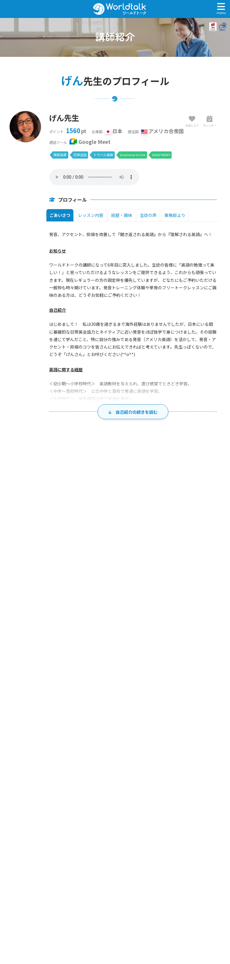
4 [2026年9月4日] (182, 725)
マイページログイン (117, 843)
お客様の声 (117, 863)
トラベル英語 (103, 154)
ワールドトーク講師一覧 (117, 849)
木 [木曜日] (143, 586)
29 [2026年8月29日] (209, 699)
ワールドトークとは (117, 856)
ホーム (9, 787)
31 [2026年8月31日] (69, 725)
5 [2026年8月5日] (126, 624)
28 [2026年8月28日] (181, 699)
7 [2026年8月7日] (182, 624)
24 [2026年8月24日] (69, 699)
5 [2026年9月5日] (211, 725)
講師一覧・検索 (33, 787)
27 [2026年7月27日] (69, 599)
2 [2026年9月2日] (126, 725)
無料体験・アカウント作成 (117, 836)
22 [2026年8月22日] (209, 674)
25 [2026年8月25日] (97, 699)
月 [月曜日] (59, 586)
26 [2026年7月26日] (40, 599)
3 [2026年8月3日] (70, 624)
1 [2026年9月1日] (98, 725)
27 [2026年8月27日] (153, 699)
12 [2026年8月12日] (125, 649)
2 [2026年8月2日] (42, 624)
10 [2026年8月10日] (69, 649)
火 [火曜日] (87, 586)
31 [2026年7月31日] (181, 599)
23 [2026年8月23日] (40, 699)
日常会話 (80, 154)
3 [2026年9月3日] (154, 725)
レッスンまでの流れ (117, 869)
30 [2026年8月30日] (40, 725)
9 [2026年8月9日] (42, 649)
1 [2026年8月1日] (211, 599)
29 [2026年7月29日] (125, 599)
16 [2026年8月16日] (40, 674)
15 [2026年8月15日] (209, 649)
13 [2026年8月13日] (153, 649)
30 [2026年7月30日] (153, 599)
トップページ (117, 830)
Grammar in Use (132, 154)
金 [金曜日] (171, 586)
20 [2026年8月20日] (153, 674)
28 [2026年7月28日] (97, 599)
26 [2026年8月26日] (125, 699)
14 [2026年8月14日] (181, 649)
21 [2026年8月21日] (181, 674)
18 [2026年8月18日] (97, 674)
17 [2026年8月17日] (69, 674)
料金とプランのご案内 (117, 876)
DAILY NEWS (161, 154)
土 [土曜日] (199, 586)
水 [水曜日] (115, 586)
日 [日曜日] (30, 586)
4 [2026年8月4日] (98, 624)
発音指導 (59, 154)
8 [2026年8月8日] (211, 624)
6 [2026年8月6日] (154, 624)
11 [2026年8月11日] (97, 649)
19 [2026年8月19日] (125, 674)
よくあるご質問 (117, 882)
